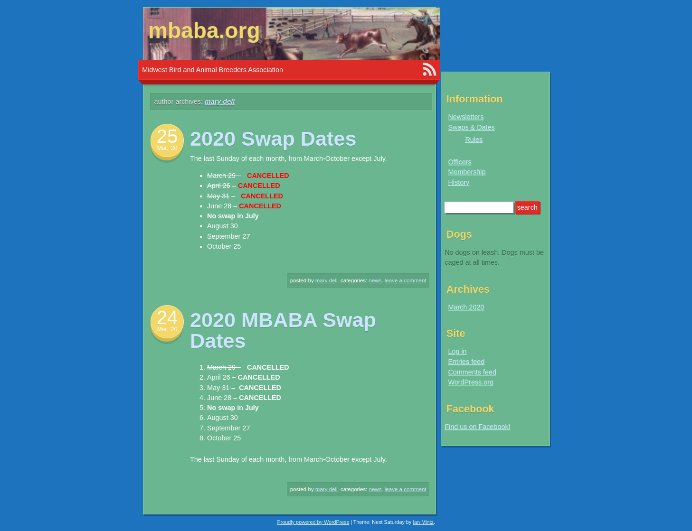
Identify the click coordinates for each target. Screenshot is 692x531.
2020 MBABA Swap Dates (283, 330)
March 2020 (466, 307)
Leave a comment (406, 280)
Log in (457, 351)
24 (167, 317)
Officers (459, 162)
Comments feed (472, 372)
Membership (466, 172)
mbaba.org (204, 30)
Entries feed (466, 361)
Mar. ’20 (167, 148)
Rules (474, 139)
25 (167, 136)
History (458, 182)
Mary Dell (220, 101)
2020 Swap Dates (273, 138)
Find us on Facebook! (477, 426)
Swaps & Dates (471, 127)
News (375, 280)
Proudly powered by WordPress (313, 522)
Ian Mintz (423, 522)
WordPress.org (470, 382)
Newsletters (465, 117)
